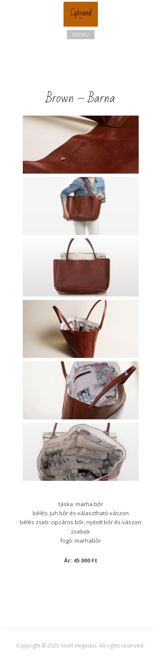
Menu (80, 34)
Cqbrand (80, 13)
